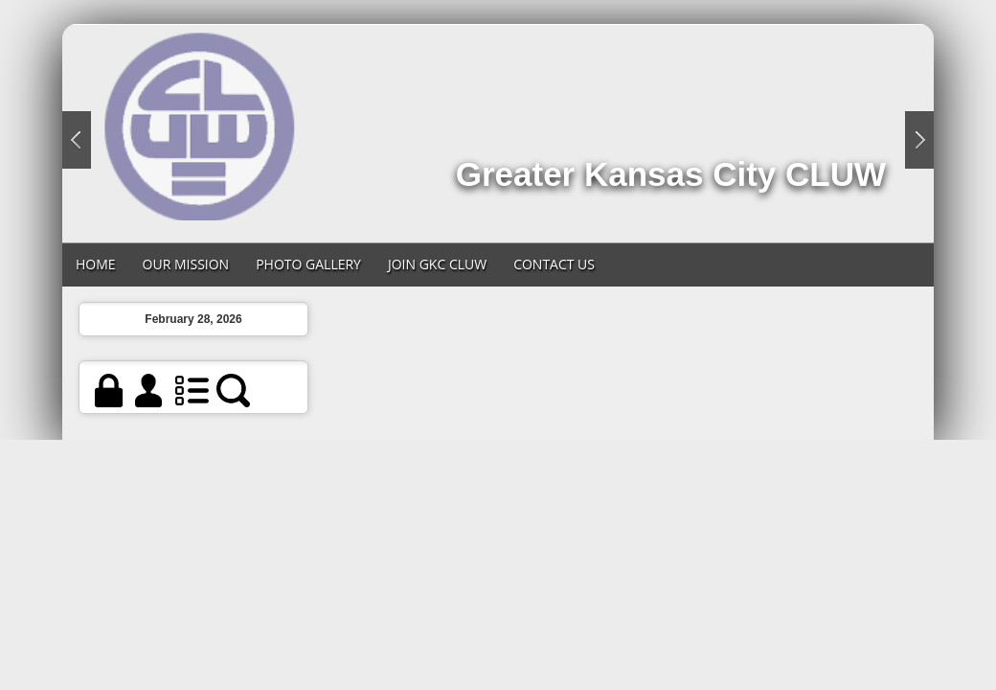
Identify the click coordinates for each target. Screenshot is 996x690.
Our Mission (186, 264)
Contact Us (554, 264)
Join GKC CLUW (437, 264)
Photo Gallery (308, 264)
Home (96, 264)
